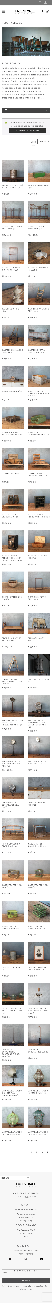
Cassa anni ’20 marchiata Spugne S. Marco (38, 393)
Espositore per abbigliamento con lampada (12, 681)
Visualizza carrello (27, 130)
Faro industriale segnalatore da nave (11, 805)
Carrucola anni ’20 (12, 391)
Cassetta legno (10, 474)
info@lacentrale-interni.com (26, 1250)
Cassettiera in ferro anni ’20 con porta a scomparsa (12, 558)
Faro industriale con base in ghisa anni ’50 (11, 764)
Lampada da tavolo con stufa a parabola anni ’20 (12, 1093)
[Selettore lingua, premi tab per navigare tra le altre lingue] (15, 1178)
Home (5, 23)
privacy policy (26, 1289)
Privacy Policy (26, 1221)
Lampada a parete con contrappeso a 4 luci (38, 1011)
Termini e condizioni (26, 1214)
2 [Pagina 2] (36, 1152)
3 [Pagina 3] (42, 1152)
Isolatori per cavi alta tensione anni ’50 (12, 1011)
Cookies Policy (26, 1217)
